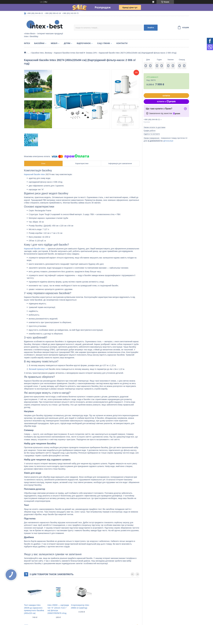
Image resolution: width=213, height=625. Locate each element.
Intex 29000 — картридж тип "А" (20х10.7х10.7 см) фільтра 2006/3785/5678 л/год (58, 609)
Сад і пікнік (103, 43)
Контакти (121, 43)
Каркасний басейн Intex (34, 174)
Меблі (54, 43)
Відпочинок (84, 43)
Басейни (39, 43)
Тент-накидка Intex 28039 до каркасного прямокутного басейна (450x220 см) (34, 609)
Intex (27, 43)
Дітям (67, 43)
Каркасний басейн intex (34, 248)
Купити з (166, 101)
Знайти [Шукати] (150, 28)
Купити (166, 96)
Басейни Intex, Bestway (41, 53)
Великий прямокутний (38, 369)
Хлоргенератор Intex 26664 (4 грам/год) (80, 606)
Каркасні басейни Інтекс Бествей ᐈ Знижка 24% (75, 53)
